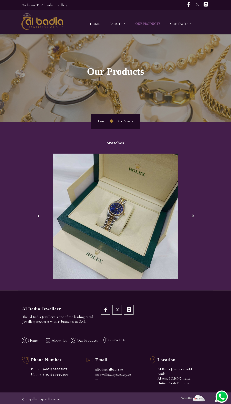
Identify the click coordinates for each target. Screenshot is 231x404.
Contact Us (180, 24)
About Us (117, 24)
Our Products (147, 24)
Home (95, 24)
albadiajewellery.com (46, 399)
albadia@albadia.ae (109, 369)
